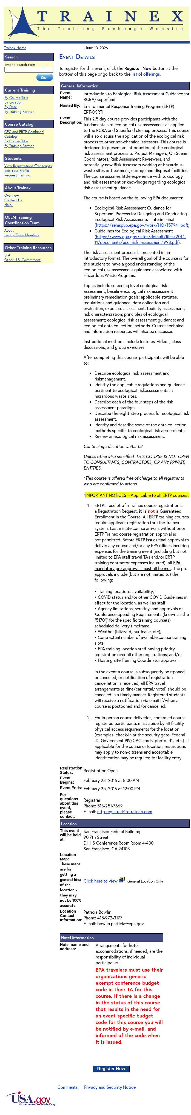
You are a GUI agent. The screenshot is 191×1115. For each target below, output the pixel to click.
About (9, 230)
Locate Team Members (21, 235)
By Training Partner (19, 111)
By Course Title (16, 97)
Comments (68, 1087)
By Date (10, 107)
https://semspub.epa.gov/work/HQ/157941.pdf (141, 225)
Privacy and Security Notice (110, 1087)
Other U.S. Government (22, 260)
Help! (8, 204)
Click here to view (101, 881)
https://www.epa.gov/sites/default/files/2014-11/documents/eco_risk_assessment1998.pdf (140, 239)
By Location (13, 102)
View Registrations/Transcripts (28, 166)
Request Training (17, 175)
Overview (11, 195)
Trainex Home (15, 47)
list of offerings (146, 74)
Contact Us (13, 200)
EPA (7, 255)
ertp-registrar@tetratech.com (124, 811)
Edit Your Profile (16, 170)
